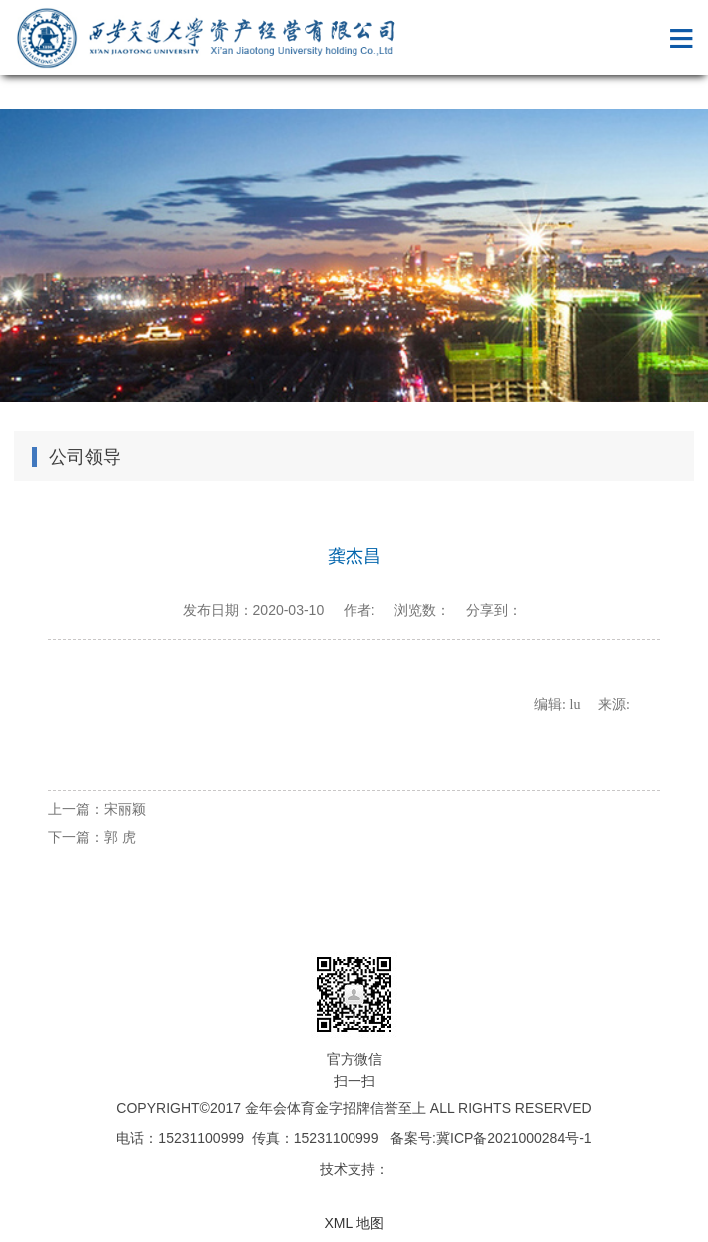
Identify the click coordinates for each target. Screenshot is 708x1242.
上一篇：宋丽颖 (97, 809)
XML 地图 (353, 1223)
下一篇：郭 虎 (92, 837)
